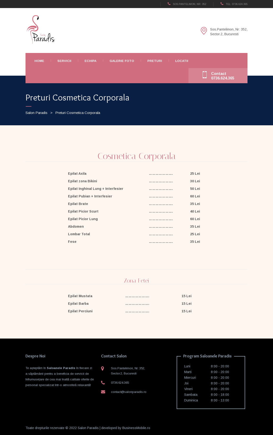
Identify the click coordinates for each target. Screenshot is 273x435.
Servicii (64, 61)
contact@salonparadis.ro (128, 392)
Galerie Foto (122, 61)
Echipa (90, 61)
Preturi (154, 61)
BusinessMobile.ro (136, 428)
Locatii (181, 61)
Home (39, 61)
